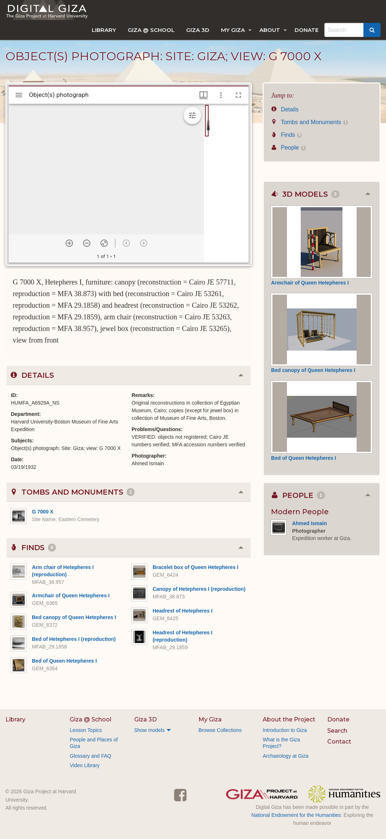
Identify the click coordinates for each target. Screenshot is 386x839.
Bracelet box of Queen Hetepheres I (196, 567)
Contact (339, 741)
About (269, 29)
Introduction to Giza (285, 730)
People (288, 147)
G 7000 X (42, 512)
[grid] (226, 183)
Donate (307, 29)
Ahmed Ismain (309, 523)
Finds (286, 135)
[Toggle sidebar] (19, 95)
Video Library (84, 765)
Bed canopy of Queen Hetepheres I (74, 617)
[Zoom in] (69, 243)
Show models (149, 730)
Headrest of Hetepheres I (183, 611)
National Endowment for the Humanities (296, 815)
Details (285, 109)
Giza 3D (197, 29)
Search (337, 730)
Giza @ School (151, 29)
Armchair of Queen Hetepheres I (71, 595)
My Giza (233, 29)
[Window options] (221, 95)
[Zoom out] (86, 243)
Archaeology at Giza (285, 756)
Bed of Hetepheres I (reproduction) (74, 639)
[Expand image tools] (192, 115)
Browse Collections (220, 730)
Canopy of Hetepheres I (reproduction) (199, 589)
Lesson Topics (86, 730)
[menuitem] (104, 30)
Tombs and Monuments (309, 122)
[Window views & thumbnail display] (203, 95)
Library (104, 29)
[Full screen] (238, 95)
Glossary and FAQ (90, 756)
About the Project (289, 719)
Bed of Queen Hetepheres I (64, 661)
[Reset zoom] (104, 243)
